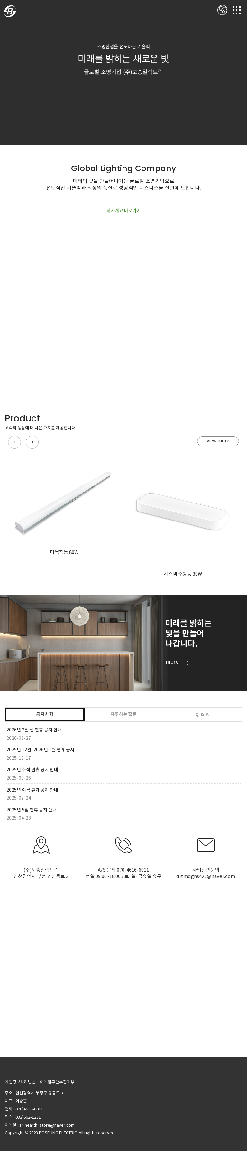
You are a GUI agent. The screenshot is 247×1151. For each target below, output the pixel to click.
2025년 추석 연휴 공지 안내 (32, 770)
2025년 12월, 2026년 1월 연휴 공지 (40, 750)
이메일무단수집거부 (57, 1082)
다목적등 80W (64, 552)
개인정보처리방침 (20, 1082)
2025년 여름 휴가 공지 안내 (32, 790)
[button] (14, 442)
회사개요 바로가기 (123, 210)
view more (218, 441)
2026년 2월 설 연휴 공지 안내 (34, 730)
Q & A (202, 714)
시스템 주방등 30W (183, 574)
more (172, 661)
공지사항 (45, 714)
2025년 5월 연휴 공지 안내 (31, 810)
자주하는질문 (123, 714)
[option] (123, 72)
